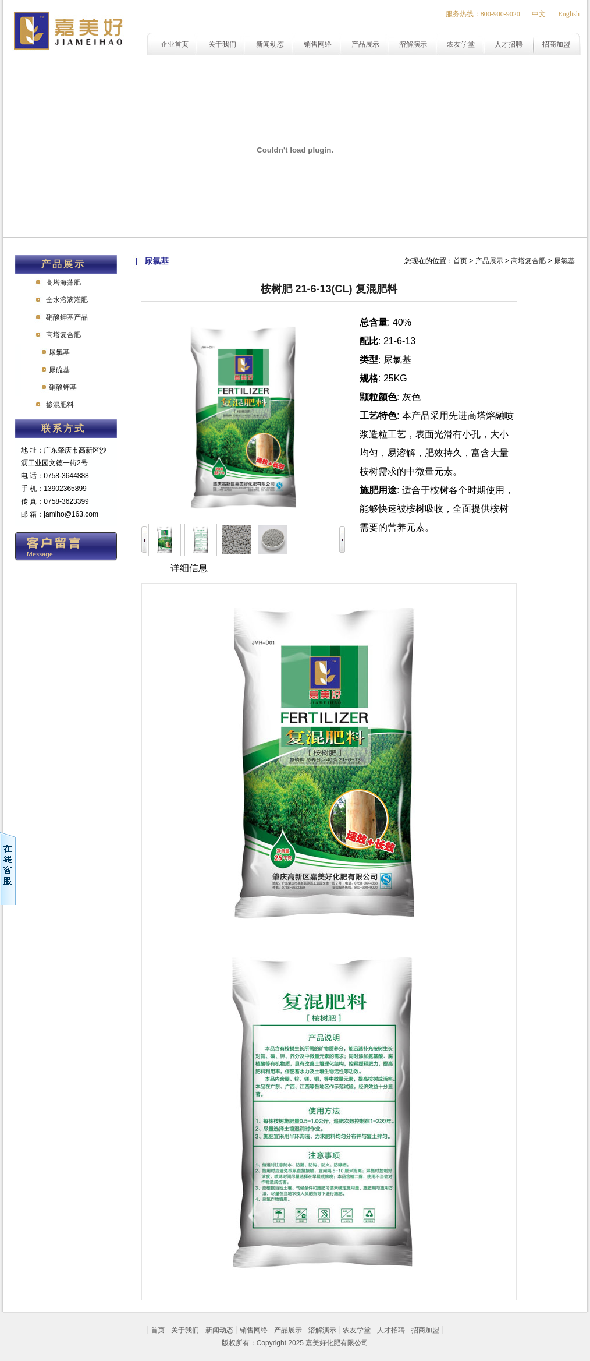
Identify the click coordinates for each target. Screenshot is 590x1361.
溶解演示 (413, 44)
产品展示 (365, 44)
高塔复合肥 (63, 335)
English (569, 14)
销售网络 (318, 44)
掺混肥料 (60, 405)
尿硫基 (59, 370)
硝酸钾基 (63, 387)
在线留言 (66, 546)
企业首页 (175, 44)
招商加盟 (556, 44)
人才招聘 (509, 44)
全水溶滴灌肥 (67, 300)
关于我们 (222, 44)
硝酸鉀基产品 (67, 317)
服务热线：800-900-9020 (483, 14)
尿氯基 (59, 352)
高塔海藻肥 (63, 282)
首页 (460, 261)
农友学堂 (461, 44)
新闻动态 (270, 44)
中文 (539, 14)
